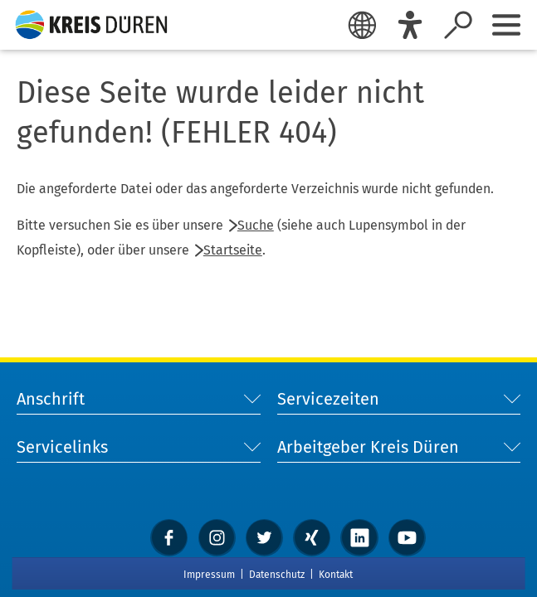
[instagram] (217, 537)
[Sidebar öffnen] (506, 25)
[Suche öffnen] (458, 25)
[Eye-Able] (410, 25)
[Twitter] (264, 537)
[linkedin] (359, 537)
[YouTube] (407, 537)
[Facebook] (169, 537)
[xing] (311, 537)
